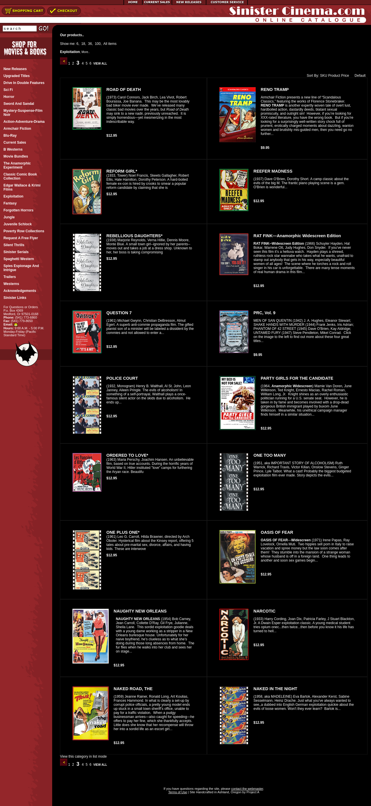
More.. (85, 52)
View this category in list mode (83, 756)
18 (83, 44)
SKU (323, 76)
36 (90, 44)
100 (98, 44)
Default (358, 76)
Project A (252, 792)
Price (345, 76)
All (105, 44)
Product (334, 76)
